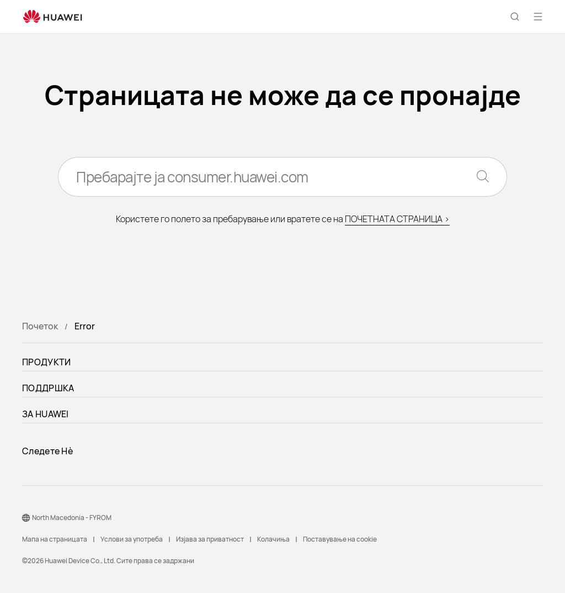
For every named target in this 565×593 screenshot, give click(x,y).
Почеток (40, 326)
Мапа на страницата (54, 539)
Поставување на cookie (340, 539)
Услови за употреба (131, 539)
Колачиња (273, 539)
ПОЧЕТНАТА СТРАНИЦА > (397, 219)
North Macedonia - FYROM (71, 517)
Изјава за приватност (210, 539)
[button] (515, 17)
